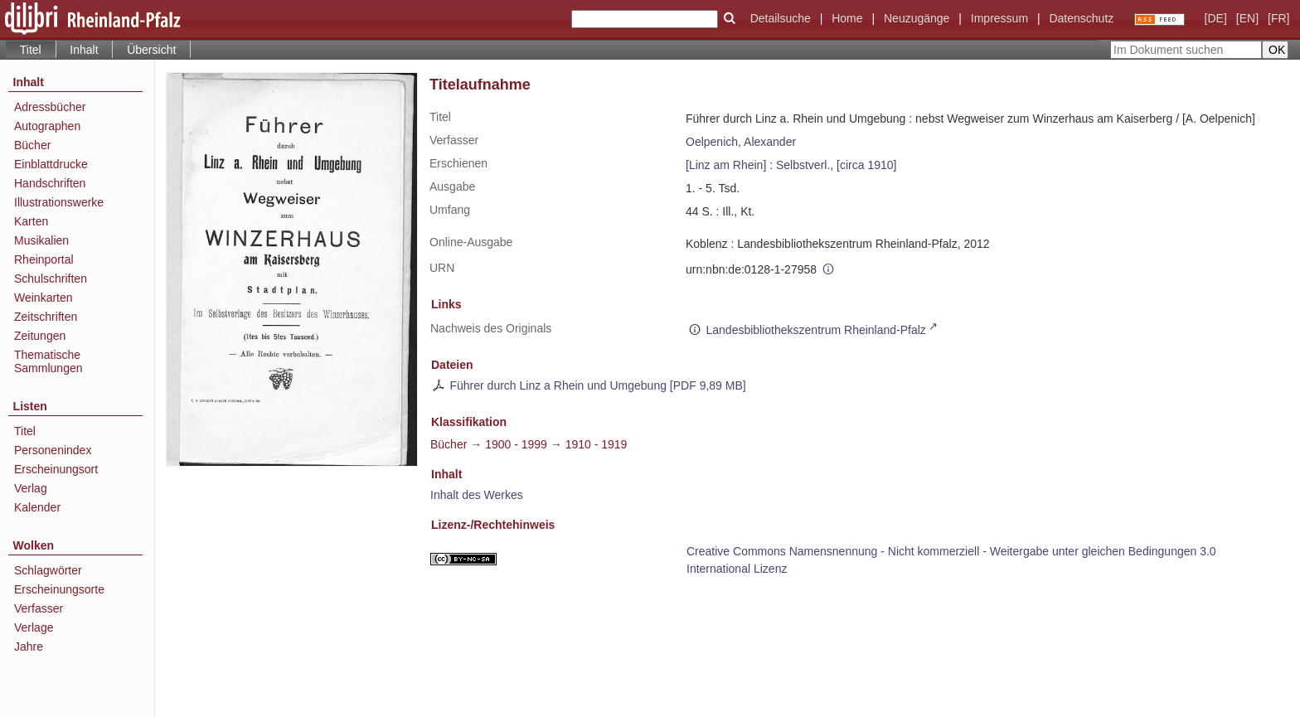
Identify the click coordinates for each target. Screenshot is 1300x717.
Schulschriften (50, 278)
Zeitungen (39, 335)
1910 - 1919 (596, 444)
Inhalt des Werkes (476, 494)
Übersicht (151, 49)
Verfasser (38, 608)
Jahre (28, 646)
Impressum (999, 18)
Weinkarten (43, 297)
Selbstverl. (803, 165)
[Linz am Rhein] (726, 165)
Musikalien (41, 240)
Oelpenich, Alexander (741, 141)
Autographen (47, 126)
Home (847, 18)
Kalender (37, 507)
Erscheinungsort (56, 469)
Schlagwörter (48, 570)
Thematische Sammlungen (48, 361)
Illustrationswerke (59, 202)
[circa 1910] (866, 165)
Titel (25, 431)
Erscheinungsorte (59, 589)
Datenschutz (1081, 18)
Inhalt (84, 49)
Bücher (32, 145)
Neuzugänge (916, 18)
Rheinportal (44, 259)
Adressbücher (49, 107)
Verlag (30, 488)
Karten (31, 221)
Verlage (33, 627)
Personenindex (52, 450)
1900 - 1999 (516, 444)
